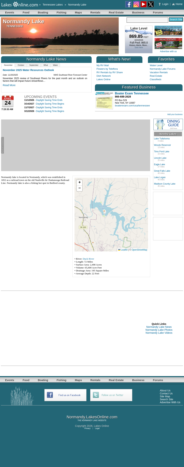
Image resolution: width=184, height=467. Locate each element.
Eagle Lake (159, 164)
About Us (165, 390)
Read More (9, 85)
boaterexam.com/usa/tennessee (132, 105)
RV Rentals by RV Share (109, 72)
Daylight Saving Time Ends (49, 100)
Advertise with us (168, 51)
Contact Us (166, 393)
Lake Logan (160, 177)
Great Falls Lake (162, 171)
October (21, 65)
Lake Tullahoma (162, 138)
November (8, 65)
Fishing (61, 12)
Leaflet (123, 250)
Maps (78, 12)
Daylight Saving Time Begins (50, 104)
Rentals (95, 12)
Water (55, 65)
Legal (97, 428)
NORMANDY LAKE (90, 420)
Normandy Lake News (159, 326)
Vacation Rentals (159, 72)
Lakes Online (103, 79)
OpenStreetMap (139, 250)
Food (26, 12)
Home (177, 4)
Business (138, 12)
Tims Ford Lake (161, 151)
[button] (79, 183)
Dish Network (103, 75)
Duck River (88, 258)
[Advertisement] (77, 145)
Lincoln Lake (160, 158)
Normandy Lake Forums (162, 68)
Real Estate (116, 12)
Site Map (165, 396)
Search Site (166, 399)
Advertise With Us (170, 402)
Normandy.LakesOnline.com (92, 417)
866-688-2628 (123, 96)
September (33, 65)
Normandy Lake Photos (159, 329)
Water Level (156, 65)
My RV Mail (102, 65)
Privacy (87, 428)
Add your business (175, 114)
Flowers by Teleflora (107, 68)
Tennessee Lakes (53, 4)
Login (164, 4)
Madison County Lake (164, 184)
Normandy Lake (77, 4)
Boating (43, 12)
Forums (158, 12)
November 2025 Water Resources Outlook (28, 70)
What (46, 65)
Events (9, 12)
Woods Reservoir (162, 145)
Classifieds (155, 79)
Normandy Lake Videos (159, 332)
